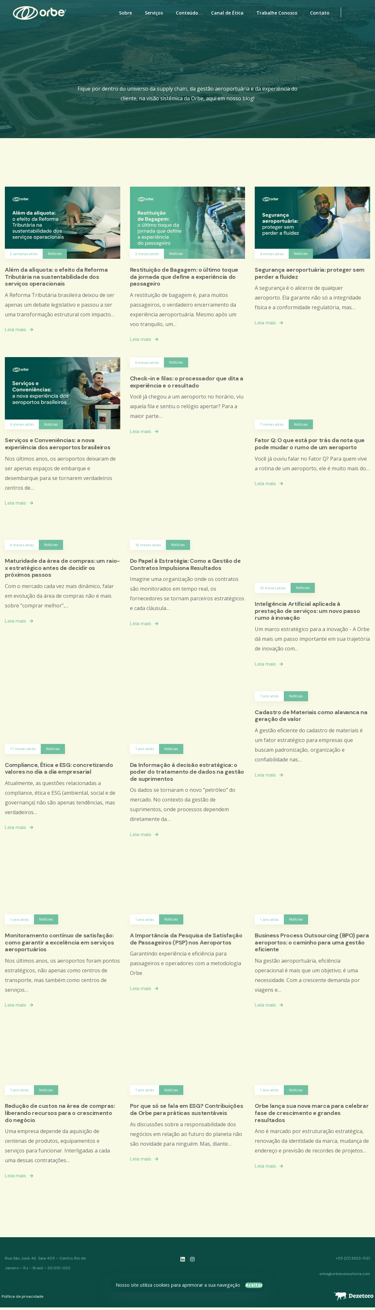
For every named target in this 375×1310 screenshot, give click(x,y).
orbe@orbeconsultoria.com (344, 1273)
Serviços (154, 13)
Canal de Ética (227, 13)
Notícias (55, 254)
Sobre (125, 13)
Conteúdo (187, 13)
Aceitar (254, 1285)
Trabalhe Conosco (276, 13)
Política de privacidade (22, 1296)
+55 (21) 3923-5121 (353, 1258)
